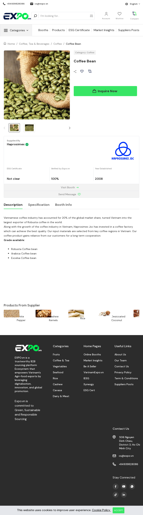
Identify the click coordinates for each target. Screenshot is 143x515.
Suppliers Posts (128, 30)
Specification (39, 204)
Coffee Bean (73, 43)
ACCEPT (118, 510)
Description (13, 204)
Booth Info (63, 204)
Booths (43, 30)
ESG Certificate (79, 30)
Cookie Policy (101, 510)
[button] (69, 128)
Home (11, 43)
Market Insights (104, 30)
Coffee (57, 43)
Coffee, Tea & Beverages (34, 43)
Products (58, 30)
